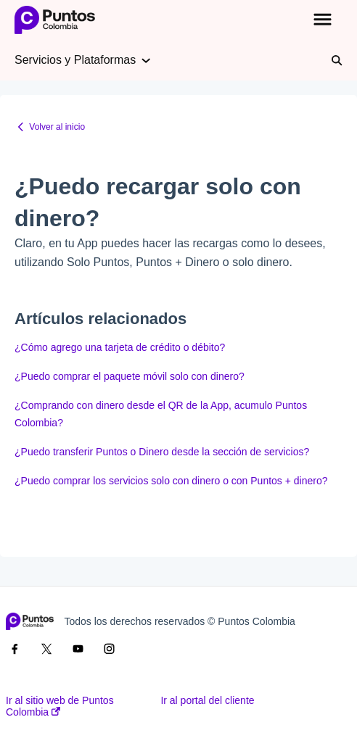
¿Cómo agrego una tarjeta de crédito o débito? (120, 347)
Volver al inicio (57, 127)
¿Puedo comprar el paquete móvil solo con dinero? (130, 376)
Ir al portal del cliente (207, 700)
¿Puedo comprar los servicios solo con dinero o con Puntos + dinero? (171, 480)
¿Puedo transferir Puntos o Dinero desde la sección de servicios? (162, 451)
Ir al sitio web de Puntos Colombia (60, 706)
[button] (322, 20)
